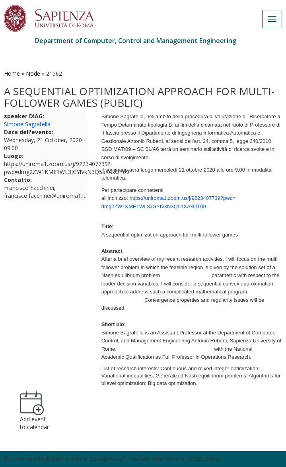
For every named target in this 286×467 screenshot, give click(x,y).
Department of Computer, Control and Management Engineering (135, 40)
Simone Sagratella (27, 124)
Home (12, 73)
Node (33, 73)
